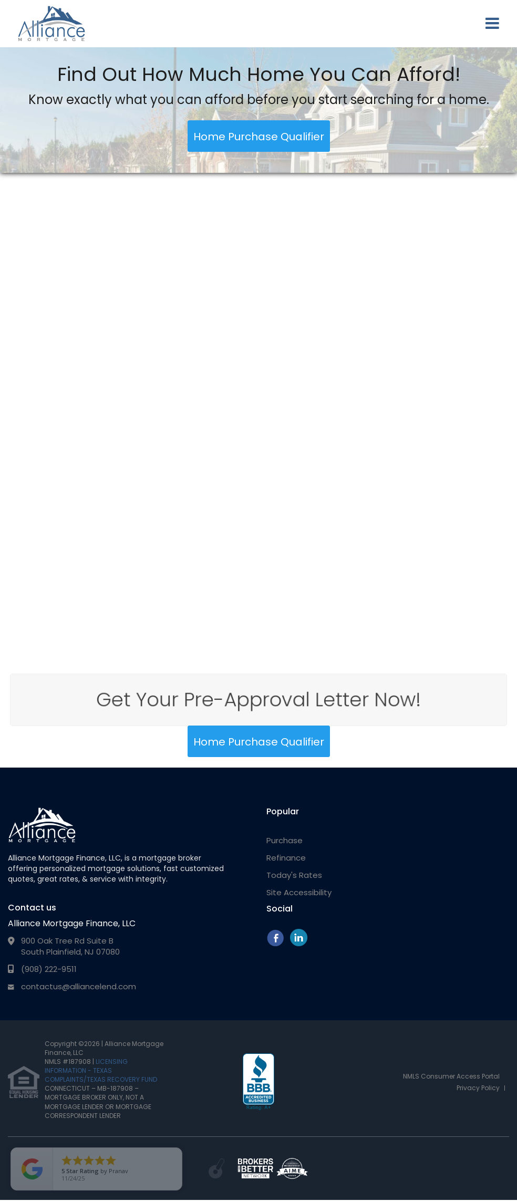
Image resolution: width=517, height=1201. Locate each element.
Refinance (286, 857)
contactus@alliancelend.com (78, 986)
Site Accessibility (299, 892)
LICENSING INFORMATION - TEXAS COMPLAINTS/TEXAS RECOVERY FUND (101, 1070)
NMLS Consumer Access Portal (451, 1076)
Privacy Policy (478, 1087)
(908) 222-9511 (49, 969)
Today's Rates (294, 875)
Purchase (284, 840)
